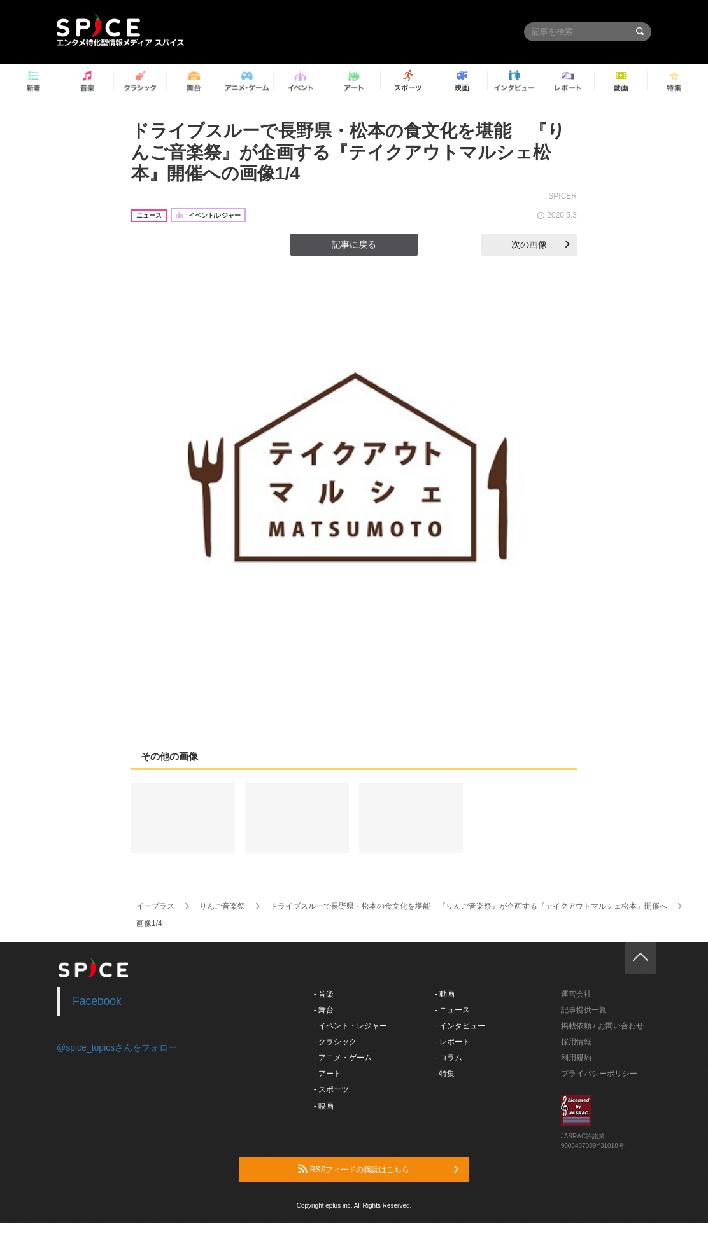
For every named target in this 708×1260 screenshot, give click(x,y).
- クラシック (335, 1041)
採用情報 (576, 1041)
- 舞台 (324, 1009)
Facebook (97, 1001)
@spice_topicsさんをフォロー (117, 1047)
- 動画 (445, 994)
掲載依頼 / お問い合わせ (602, 1025)
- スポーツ (331, 1089)
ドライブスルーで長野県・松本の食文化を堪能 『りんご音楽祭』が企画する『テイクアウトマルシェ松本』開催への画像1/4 (348, 152)
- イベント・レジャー (350, 1025)
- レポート (452, 1041)
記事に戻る (354, 244)
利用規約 (576, 1057)
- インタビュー (460, 1025)
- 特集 (445, 1073)
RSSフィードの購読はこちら (378, 1169)
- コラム (448, 1057)
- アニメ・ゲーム (343, 1057)
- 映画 (324, 1106)
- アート (327, 1073)
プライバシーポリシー (599, 1073)
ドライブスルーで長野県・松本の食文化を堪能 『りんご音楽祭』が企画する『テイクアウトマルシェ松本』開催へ (468, 906)
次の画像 (540, 244)
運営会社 (576, 994)
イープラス (155, 906)
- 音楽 (324, 994)
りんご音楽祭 (222, 906)
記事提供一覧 (584, 1009)
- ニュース (452, 1009)
